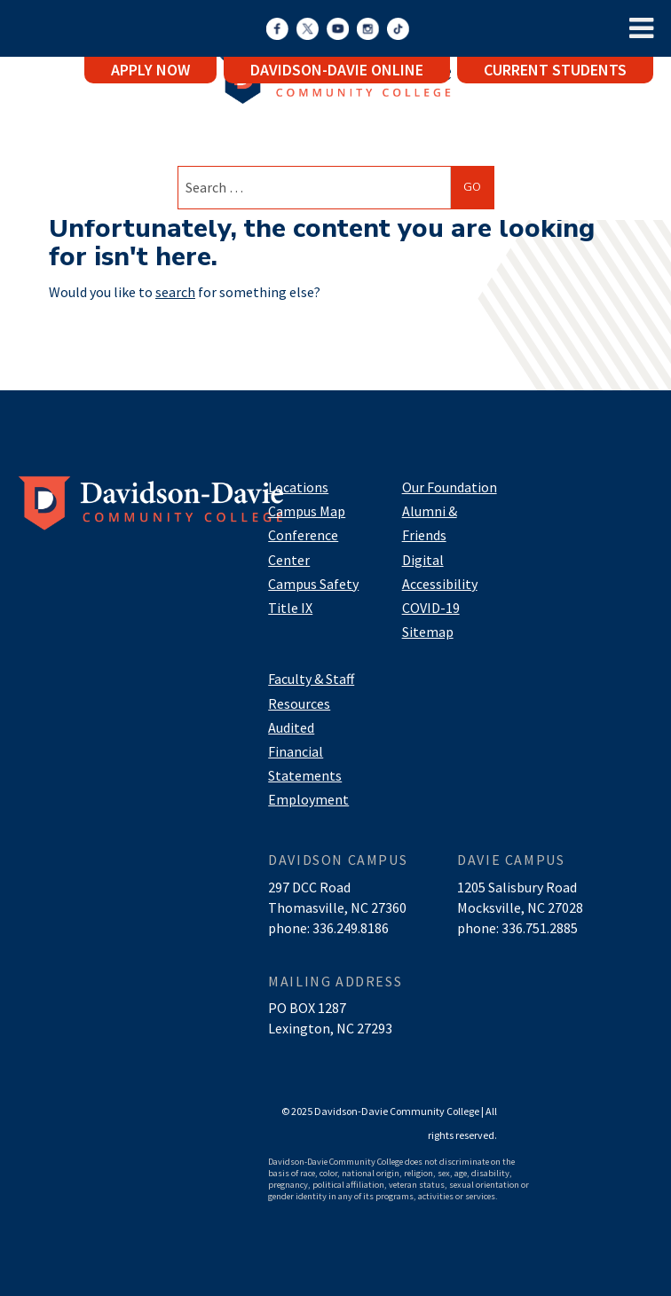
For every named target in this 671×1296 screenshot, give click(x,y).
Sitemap (428, 631)
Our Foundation (449, 487)
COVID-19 (431, 608)
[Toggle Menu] (641, 28)
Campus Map (306, 511)
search (175, 292)
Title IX (290, 608)
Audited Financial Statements (305, 751)
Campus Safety (313, 584)
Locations (298, 487)
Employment (308, 799)
